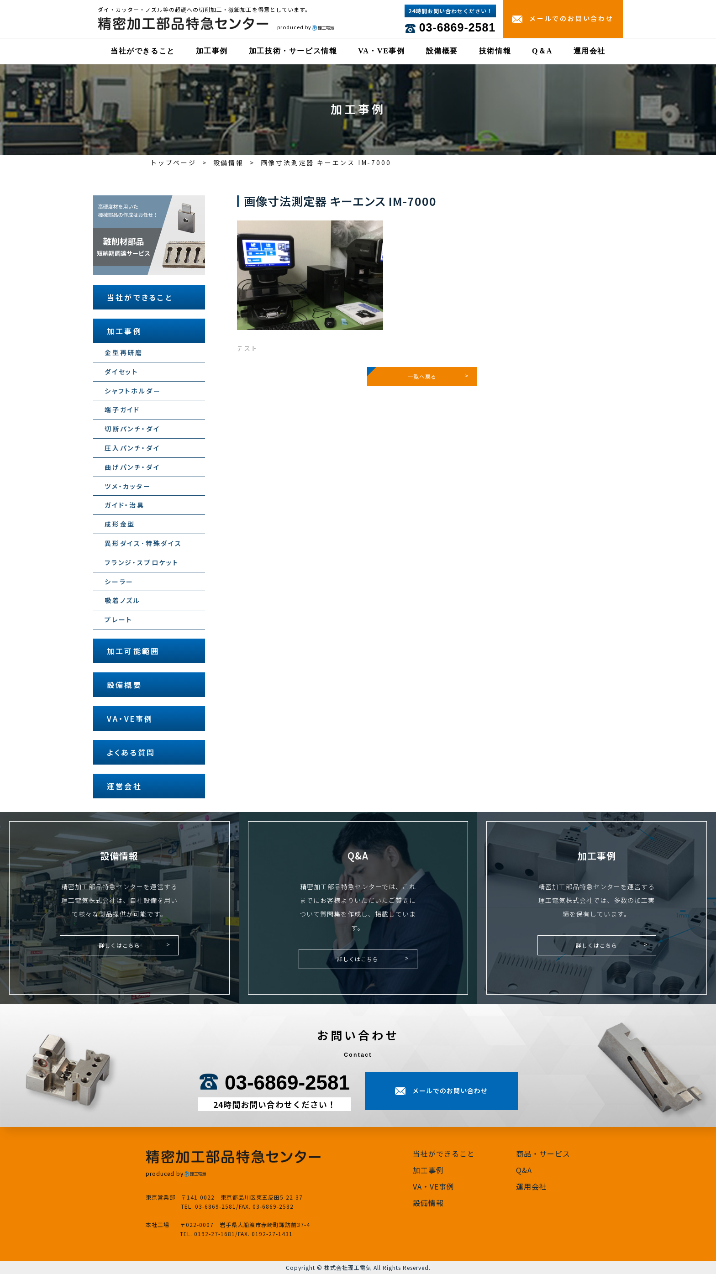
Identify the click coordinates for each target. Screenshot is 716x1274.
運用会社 (589, 51)
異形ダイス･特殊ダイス (143, 543)
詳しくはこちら (119, 945)
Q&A (524, 1169)
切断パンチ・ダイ (132, 428)
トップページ (173, 162)
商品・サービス (543, 1153)
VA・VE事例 (381, 51)
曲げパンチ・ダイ (132, 467)
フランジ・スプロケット (142, 562)
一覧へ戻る (422, 376)
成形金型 (120, 524)
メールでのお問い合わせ (571, 18)
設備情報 (228, 162)
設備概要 (442, 51)
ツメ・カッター (128, 486)
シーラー (119, 581)
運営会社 (124, 786)
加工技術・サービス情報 (293, 51)
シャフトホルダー (133, 390)
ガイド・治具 (125, 504)
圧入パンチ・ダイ (132, 447)
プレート (118, 619)
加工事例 (212, 51)
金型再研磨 (124, 352)
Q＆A (542, 51)
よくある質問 (131, 752)
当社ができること (143, 51)
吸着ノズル (123, 600)
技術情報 (495, 51)
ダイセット (121, 371)
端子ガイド (122, 409)
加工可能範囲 (133, 650)
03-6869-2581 (457, 27)
